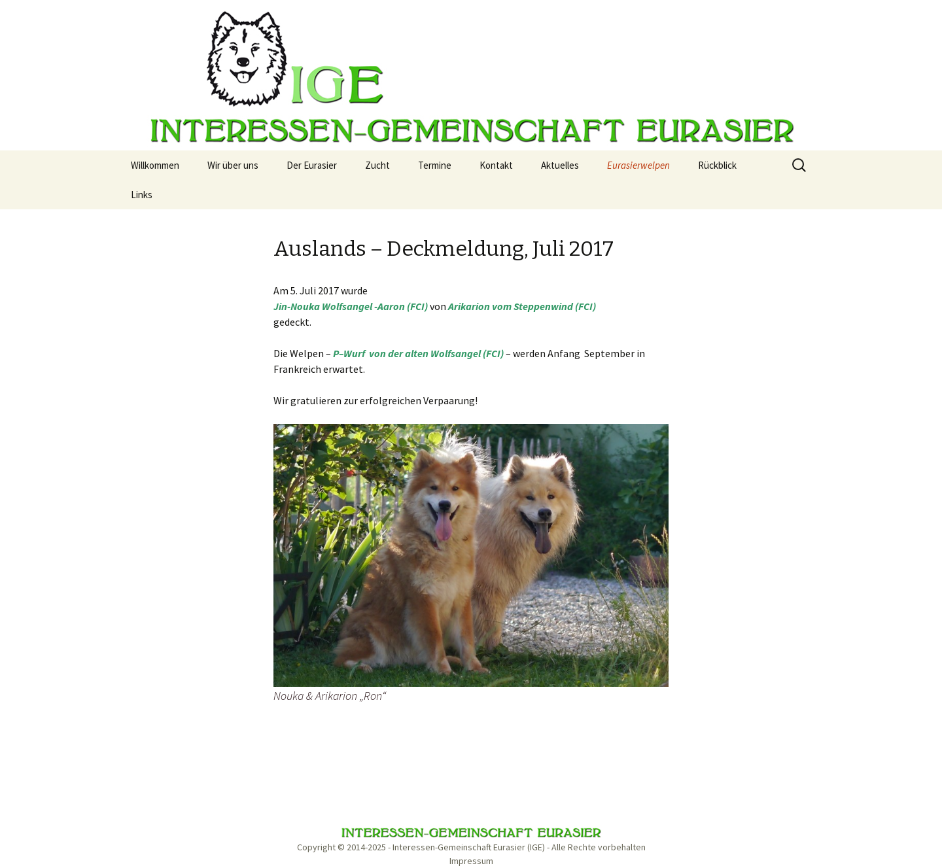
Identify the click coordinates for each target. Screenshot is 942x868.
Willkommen (155, 165)
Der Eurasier (312, 165)
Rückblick (717, 165)
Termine (434, 165)
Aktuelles (560, 165)
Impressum (471, 861)
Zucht (377, 165)
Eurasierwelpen (638, 165)
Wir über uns (232, 165)
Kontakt (496, 165)
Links (141, 194)
